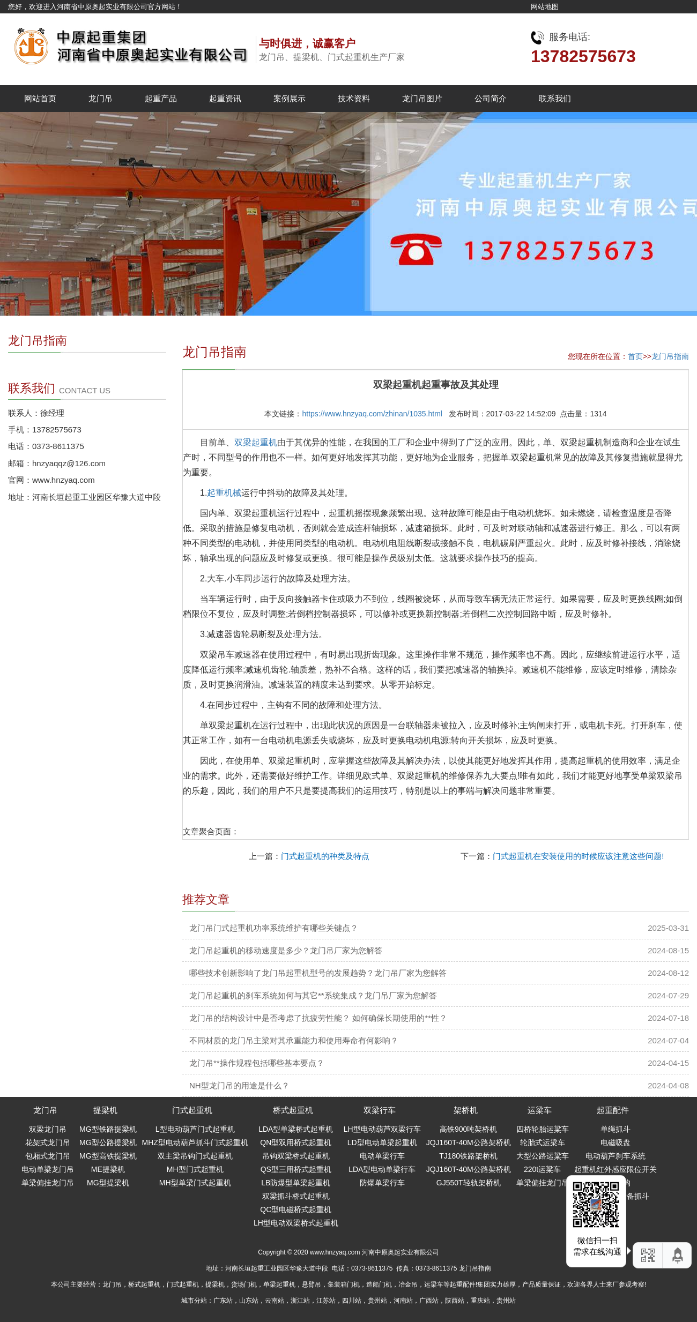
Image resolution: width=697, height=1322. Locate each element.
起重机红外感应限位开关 (615, 1169)
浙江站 (300, 1300)
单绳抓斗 (615, 1129)
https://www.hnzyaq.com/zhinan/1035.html (372, 413)
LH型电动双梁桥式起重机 (296, 1223)
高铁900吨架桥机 (468, 1129)
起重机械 (224, 492)
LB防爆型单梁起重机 (295, 1182)
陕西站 (454, 1300)
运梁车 (540, 1110)
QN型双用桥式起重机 (295, 1142)
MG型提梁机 (108, 1182)
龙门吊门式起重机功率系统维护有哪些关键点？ (273, 927)
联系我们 (555, 98)
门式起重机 (192, 1110)
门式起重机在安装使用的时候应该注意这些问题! (578, 856)
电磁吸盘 (615, 1142)
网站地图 (545, 7)
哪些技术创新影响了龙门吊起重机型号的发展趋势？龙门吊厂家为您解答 (318, 972)
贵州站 (377, 1300)
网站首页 (40, 98)
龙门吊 (100, 98)
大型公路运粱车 (542, 1156)
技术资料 (354, 98)
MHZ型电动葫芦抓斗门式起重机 (195, 1142)
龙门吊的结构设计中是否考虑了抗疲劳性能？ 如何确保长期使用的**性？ (318, 1017)
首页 (635, 356)
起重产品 (161, 98)
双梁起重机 (255, 442)
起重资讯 (225, 98)
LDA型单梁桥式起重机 (295, 1129)
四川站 (351, 1300)
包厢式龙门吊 (47, 1156)
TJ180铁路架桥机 (468, 1156)
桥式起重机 (293, 1110)
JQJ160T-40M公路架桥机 (468, 1142)
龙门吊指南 (670, 356)
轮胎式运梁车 (542, 1142)
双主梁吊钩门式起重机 (195, 1156)
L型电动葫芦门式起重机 (195, 1129)
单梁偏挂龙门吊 (47, 1182)
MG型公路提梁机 (108, 1142)
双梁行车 (380, 1110)
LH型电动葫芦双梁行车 (382, 1129)
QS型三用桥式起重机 (296, 1169)
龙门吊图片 (422, 98)
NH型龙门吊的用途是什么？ (239, 1085)
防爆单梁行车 (382, 1182)
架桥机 (466, 1110)
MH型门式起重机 (195, 1169)
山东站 (248, 1300)
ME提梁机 (108, 1169)
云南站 (274, 1300)
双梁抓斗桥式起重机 (296, 1196)
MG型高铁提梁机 (108, 1156)
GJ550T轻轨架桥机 (468, 1182)
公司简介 (490, 98)
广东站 (223, 1300)
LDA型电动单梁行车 (382, 1169)
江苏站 (326, 1300)
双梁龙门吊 (47, 1129)
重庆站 (480, 1300)
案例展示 (289, 98)
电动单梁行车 (382, 1156)
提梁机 (105, 1110)
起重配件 (613, 1110)
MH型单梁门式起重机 (195, 1182)
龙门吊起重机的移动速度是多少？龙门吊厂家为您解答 (285, 950)
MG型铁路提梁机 (108, 1129)
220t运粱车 (542, 1169)
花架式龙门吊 (47, 1142)
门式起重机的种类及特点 (325, 856)
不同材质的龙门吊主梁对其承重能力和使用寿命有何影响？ (293, 1040)
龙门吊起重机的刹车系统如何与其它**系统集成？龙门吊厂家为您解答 (313, 995)
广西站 (429, 1300)
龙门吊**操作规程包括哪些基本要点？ (256, 1062)
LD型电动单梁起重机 (382, 1142)
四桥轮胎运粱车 (542, 1129)
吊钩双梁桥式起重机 (296, 1156)
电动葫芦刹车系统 (615, 1156)
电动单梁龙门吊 (47, 1169)
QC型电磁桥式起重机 (295, 1209)
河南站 (403, 1300)
